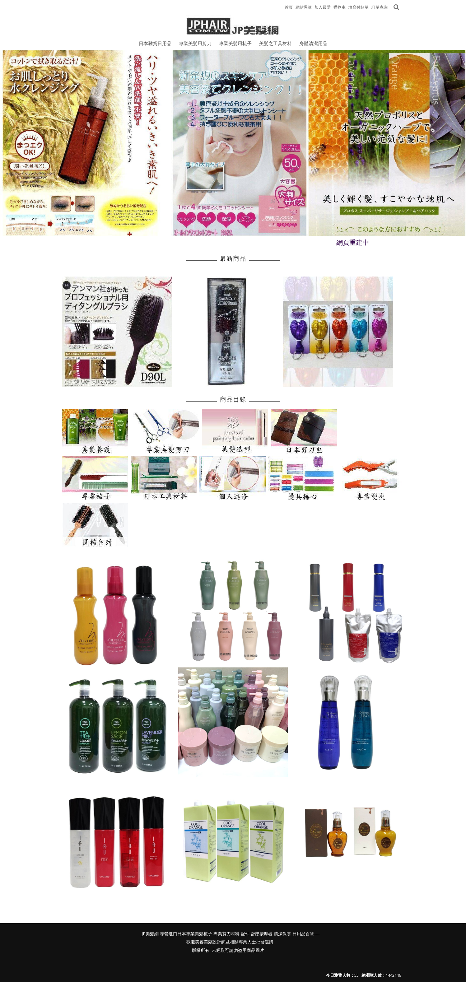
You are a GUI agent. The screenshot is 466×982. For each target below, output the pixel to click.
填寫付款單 (358, 7)
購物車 (339, 7)
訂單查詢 (379, 7)
